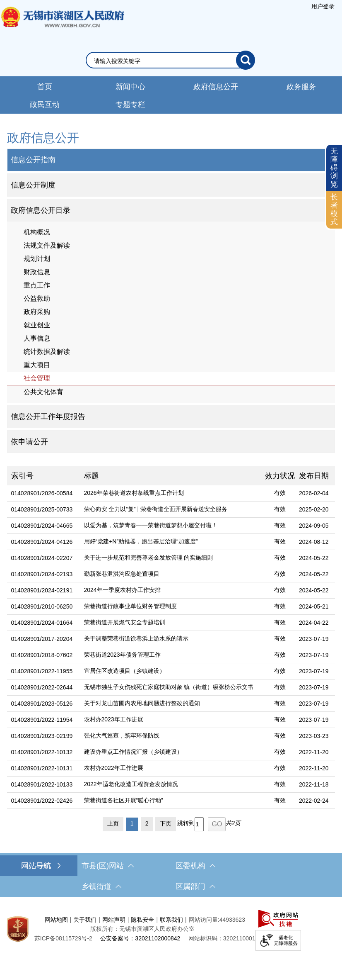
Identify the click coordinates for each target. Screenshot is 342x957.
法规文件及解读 (47, 245)
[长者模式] (334, 210)
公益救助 (37, 298)
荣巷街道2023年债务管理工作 (122, 654)
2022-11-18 (314, 784)
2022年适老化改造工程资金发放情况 (131, 784)
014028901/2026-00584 (42, 493)
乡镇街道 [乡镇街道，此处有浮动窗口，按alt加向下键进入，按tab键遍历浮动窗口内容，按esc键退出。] (101, 886)
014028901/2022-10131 (42, 768)
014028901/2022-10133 (42, 784)
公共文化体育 (43, 391)
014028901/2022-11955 (42, 671)
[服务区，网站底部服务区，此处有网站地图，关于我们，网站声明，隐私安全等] (171, 929)
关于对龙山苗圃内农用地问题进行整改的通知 (142, 703)
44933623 (232, 919)
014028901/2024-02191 (42, 590)
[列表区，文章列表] (171, 650)
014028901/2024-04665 (42, 525)
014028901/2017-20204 (42, 639)
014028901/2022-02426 (42, 800)
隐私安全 (142, 919)
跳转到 (186, 823)
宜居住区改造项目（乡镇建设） (124, 670)
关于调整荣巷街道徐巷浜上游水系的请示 (136, 638)
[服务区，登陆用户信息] (323, 6)
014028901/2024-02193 (42, 574)
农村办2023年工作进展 (113, 719)
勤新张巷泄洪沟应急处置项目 (121, 573)
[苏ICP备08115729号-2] (63, 938)
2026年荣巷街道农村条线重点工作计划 (134, 492)
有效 (280, 492)
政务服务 (301, 87)
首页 (44, 87)
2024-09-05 (314, 525)
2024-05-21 (314, 606)
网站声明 (113, 919)
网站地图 (56, 919)
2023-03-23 (314, 736)
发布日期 (314, 476)
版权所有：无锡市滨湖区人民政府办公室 (142, 928)
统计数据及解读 (47, 351)
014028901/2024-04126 (42, 541)
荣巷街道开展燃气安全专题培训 (124, 622)
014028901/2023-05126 (42, 703)
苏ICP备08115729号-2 (63, 938)
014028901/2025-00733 (42, 509)
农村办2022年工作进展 (113, 768)
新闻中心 (130, 87)
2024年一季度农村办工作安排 (122, 590)
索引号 (22, 476)
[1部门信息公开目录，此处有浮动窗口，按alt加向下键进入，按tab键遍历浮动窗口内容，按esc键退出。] (171, 210)
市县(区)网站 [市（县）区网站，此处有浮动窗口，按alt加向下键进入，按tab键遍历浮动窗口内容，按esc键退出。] (108, 866)
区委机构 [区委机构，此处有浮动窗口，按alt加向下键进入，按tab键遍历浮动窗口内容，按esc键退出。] (195, 866)
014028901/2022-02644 (42, 687)
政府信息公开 (215, 87)
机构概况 (37, 232)
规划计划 (37, 258)
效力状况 (280, 476)
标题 (91, 476)
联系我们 (171, 919)
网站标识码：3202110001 (221, 938)
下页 (165, 823)
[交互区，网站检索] (171, 60)
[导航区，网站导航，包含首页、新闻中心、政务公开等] (171, 95)
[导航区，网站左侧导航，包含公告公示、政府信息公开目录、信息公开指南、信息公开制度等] (171, 291)
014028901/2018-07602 (42, 655)
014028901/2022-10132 (42, 752)
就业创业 (37, 325)
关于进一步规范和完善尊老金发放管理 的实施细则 (148, 557)
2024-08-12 (314, 541)
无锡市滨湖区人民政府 (62, 25)
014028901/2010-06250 (42, 606)
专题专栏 (130, 104)
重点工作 (37, 285)
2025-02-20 (314, 509)
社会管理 (37, 378)
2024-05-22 (314, 558)
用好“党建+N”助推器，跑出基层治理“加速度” (141, 541)
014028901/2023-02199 (42, 736)
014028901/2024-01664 (42, 622)
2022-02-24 (314, 800)
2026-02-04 (314, 493)
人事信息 (37, 338)
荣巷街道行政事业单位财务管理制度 (130, 606)
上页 (113, 823)
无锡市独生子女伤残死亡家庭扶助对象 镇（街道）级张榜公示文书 (169, 687)
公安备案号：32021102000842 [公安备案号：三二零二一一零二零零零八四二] (140, 938)
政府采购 (37, 311)
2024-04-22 (314, 622)
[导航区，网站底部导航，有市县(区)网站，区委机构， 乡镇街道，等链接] (171, 876)
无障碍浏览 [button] (334, 167)
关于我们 (84, 919)
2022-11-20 (314, 752)
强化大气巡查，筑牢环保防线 (121, 735)
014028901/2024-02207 (42, 558)
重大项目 (37, 364)
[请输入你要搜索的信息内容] (165, 61)
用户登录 (323, 6)
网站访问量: (204, 919)
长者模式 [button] (334, 209)
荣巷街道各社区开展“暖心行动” (123, 800)
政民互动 (45, 104)
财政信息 (37, 271)
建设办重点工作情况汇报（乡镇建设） (133, 751)
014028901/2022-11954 (42, 719)
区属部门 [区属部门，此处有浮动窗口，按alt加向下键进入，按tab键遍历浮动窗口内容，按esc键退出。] (195, 886)
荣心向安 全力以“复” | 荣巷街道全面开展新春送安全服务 (156, 509)
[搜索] (245, 60)
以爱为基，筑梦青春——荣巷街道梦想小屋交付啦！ (150, 525)
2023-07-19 (314, 639)
